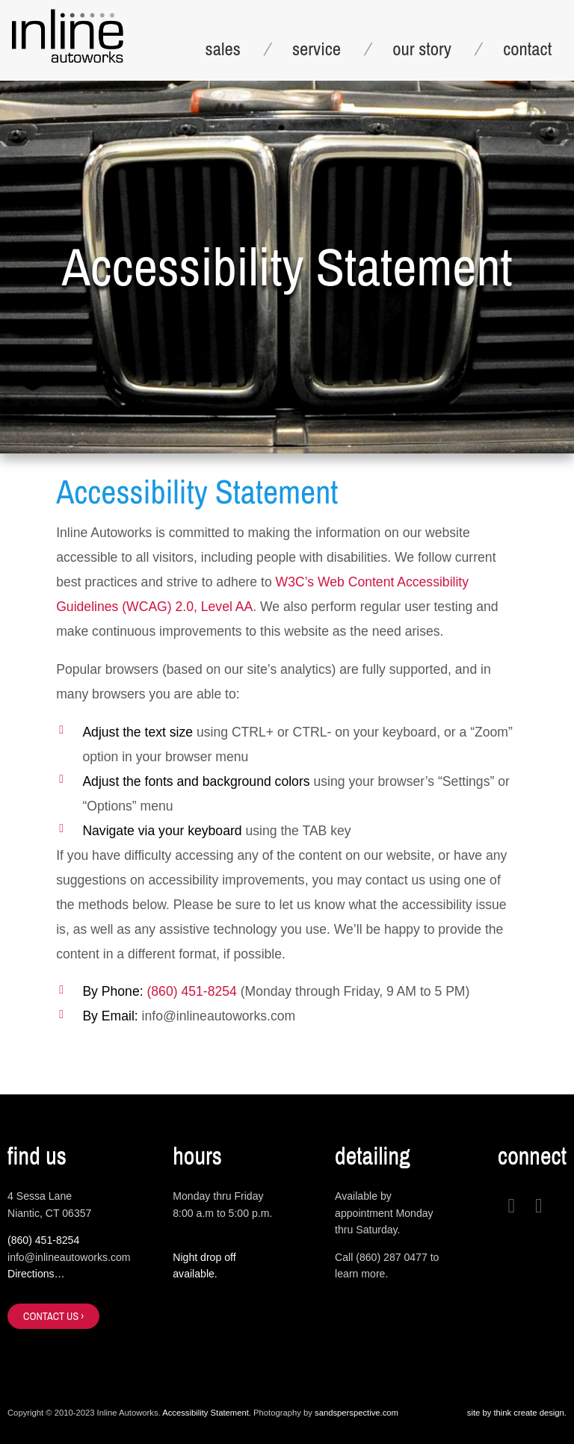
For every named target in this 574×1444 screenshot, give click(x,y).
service (316, 48)
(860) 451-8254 (191, 991)
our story (421, 48)
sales (223, 48)
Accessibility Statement (205, 1412)
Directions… (36, 1274)
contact (527, 48)
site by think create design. (517, 1412)
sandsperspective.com (356, 1412)
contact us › (53, 1316)
